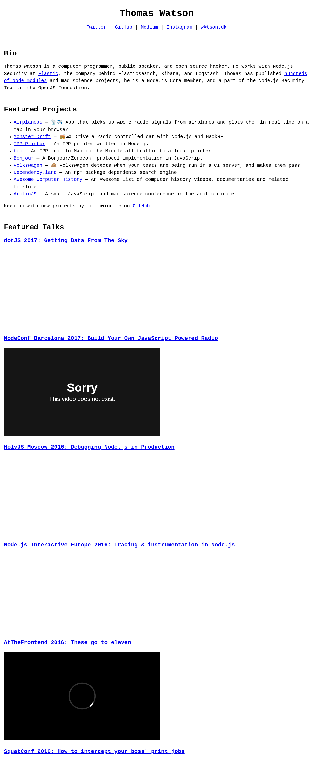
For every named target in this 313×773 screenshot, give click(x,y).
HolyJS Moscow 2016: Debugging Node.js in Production (89, 446)
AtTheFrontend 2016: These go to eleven (67, 640)
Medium (149, 27)
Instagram (179, 27)
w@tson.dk (213, 27)
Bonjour (24, 158)
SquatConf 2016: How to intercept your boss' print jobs (94, 748)
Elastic (48, 74)
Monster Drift (32, 137)
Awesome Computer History (48, 180)
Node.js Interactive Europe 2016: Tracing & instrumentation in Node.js (119, 543)
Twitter (96, 27)
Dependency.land (35, 172)
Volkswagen (28, 165)
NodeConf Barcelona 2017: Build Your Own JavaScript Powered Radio (111, 338)
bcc (18, 151)
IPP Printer (29, 144)
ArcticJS (25, 194)
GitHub (123, 27)
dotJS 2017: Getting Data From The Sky (66, 240)
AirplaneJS (28, 122)
